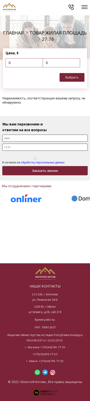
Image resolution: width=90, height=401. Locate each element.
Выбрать (72, 77)
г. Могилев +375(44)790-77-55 (45, 347)
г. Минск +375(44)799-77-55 (44, 361)
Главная (13, 33)
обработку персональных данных (43, 162)
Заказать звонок (45, 171)
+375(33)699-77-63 (45, 354)
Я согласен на (35, 160)
